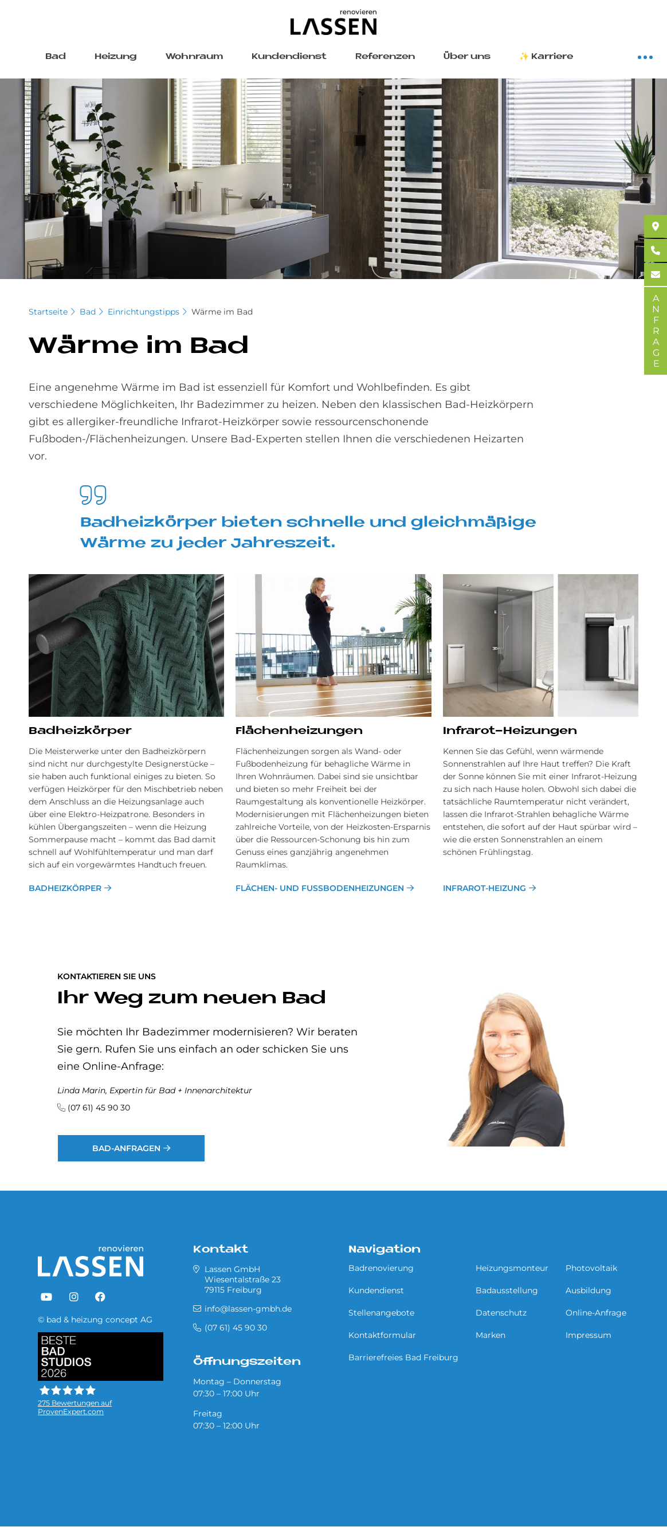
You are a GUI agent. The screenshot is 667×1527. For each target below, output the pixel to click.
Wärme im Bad (222, 312)
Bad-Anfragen (126, 1148)
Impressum (588, 1335)
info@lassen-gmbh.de (248, 1309)
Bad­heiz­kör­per (80, 731)
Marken (490, 1335)
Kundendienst (289, 57)
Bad (55, 57)
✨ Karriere (546, 57)
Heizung (116, 57)
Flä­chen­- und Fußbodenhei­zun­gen (320, 888)
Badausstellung (507, 1290)
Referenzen (385, 57)
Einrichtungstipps (143, 312)
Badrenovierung (381, 1268)
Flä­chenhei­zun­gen (299, 731)
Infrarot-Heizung (484, 888)
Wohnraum (194, 57)
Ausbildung (588, 1290)
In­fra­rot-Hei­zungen (510, 731)
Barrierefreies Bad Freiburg (403, 1357)
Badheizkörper (65, 888)
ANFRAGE (655, 331)
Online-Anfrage (596, 1313)
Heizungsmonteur (512, 1268)
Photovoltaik (591, 1268)
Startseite (48, 312)
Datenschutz (501, 1313)
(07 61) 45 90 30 (99, 1107)
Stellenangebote (381, 1313)
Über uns (467, 57)
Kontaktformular (382, 1335)
